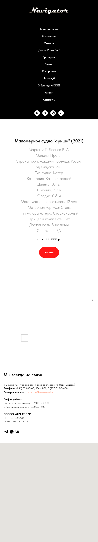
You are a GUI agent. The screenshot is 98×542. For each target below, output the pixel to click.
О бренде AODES (49, 85)
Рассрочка (49, 71)
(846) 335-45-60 (25, 388)
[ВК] (61, 113)
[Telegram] (6, 431)
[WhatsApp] (11, 431)
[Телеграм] (45, 113)
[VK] (17, 431)
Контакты (49, 99)
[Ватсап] (53, 113)
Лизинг (49, 64)
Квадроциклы (49, 29)
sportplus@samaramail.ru (40, 392)
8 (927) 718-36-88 (58, 388)
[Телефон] (37, 113)
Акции (49, 92)
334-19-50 (41, 388)
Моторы (49, 43)
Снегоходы (49, 36)
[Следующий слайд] (92, 300)
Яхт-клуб (49, 78)
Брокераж (49, 57)
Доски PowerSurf (49, 50)
